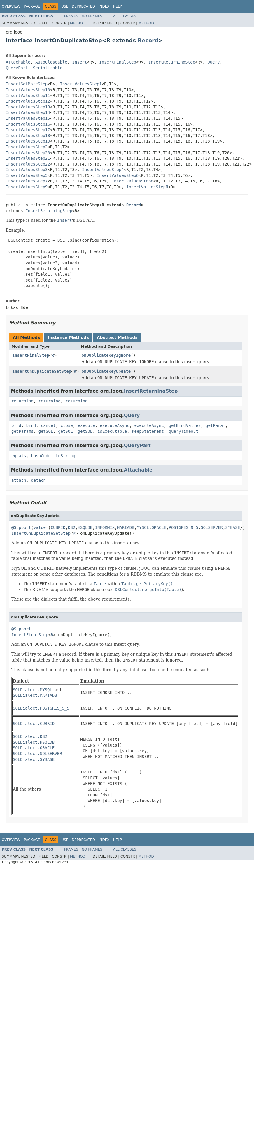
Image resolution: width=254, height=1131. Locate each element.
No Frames (92, 16)
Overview (11, 6)
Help (117, 6)
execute (86, 425)
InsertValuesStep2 (27, 147)
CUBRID (58, 527)
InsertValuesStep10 (28, 89)
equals (18, 455)
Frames (71, 16)
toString (65, 455)
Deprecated (83, 6)
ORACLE (159, 527)
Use (64, 6)
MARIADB (125, 527)
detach (38, 480)
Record (148, 40)
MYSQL (143, 527)
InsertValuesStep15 (28, 118)
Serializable (47, 68)
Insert (79, 62)
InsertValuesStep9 (27, 186)
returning (22, 401)
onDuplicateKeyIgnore (106, 355)
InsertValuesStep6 (118, 175)
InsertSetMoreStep (27, 84)
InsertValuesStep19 (28, 141)
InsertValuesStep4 (103, 169)
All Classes (124, 16)
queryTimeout (183, 431)
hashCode (40, 455)
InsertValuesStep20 (28, 152)
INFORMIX (105, 527)
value (40, 527)
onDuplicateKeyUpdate (106, 371)
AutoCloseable (51, 62)
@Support (21, 527)
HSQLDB (85, 527)
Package (32, 6)
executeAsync (114, 425)
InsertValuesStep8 (132, 181)
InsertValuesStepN (147, 186)
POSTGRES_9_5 (183, 527)
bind (16, 425)
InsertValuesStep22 (28, 164)
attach (18, 480)
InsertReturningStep (171, 62)
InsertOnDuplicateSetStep (41, 371)
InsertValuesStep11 (28, 95)
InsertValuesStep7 (27, 181)
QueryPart (17, 68)
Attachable (18, 62)
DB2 (71, 527)
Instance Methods (68, 337)
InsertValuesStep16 (28, 124)
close (67, 425)
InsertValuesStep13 (28, 107)
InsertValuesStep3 (27, 169)
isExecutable (112, 431)
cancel (48, 425)
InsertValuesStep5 (27, 175)
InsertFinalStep (117, 62)
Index (104, 6)
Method (77, 23)
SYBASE (232, 527)
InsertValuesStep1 (80, 84)
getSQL (45, 431)
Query (213, 62)
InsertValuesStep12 (28, 101)
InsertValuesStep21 (28, 158)
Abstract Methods (117, 337)
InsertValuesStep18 (28, 135)
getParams (22, 431)
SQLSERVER (212, 527)
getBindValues (185, 425)
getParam (215, 425)
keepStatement (148, 431)
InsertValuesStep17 (28, 129)
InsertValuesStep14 (28, 112)
